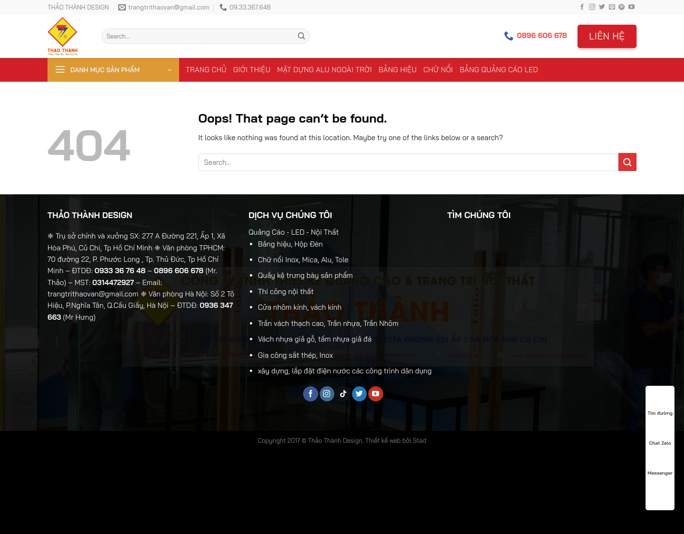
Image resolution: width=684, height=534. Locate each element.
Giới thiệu (252, 69)
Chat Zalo (660, 434)
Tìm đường (660, 404)
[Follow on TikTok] (343, 393)
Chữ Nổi (438, 69)
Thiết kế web (383, 440)
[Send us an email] (612, 7)
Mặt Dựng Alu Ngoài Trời (324, 69)
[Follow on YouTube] (631, 7)
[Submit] (301, 36)
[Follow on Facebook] (582, 7)
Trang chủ (206, 69)
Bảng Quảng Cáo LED (499, 69)
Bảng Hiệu (398, 69)
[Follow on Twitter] (602, 7)
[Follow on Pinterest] (621, 7)
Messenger (659, 464)
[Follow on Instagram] (592, 7)
